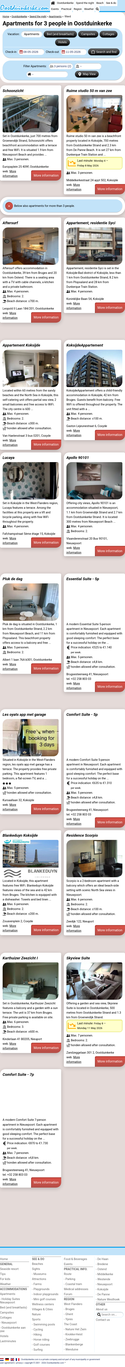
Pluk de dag (12, 579)
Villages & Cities (42, 1309)
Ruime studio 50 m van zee (89, 90)
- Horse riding (40, 1339)
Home (4, 1259)
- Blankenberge (73, 1344)
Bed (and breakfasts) (60, 34)
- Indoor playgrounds (45, 1294)
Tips (3, 1274)
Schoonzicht (13, 90)
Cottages (108, 34)
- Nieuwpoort (8, 1322)
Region (78, 8)
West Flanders (73, 1304)
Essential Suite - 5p (82, 579)
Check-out (53, 52)
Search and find (104, 52)
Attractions (39, 1279)
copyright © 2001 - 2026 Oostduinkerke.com (44, 1363)
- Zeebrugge (71, 1339)
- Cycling (37, 1329)
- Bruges (69, 1309)
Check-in (11, 52)
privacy (19, 1363)
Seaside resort (9, 1269)
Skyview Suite (78, 958)
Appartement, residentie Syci (90, 223)
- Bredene (102, 1264)
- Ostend (101, 1269)
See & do (111, 2)
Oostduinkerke (65, 2)
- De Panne (103, 1294)
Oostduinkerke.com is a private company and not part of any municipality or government (60, 1359)
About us (101, 1309)
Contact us (103, 1320)
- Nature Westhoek (108, 1299)
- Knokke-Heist (73, 1334)
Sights (36, 1269)
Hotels (62, 42)
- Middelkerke (104, 1274)
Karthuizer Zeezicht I (20, 958)
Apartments (31, 34)
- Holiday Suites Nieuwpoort (10, 1300)
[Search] (97, 9)
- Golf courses (41, 1344)
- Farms (37, 1284)
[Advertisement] (62, 331)
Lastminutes (8, 1341)
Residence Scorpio (82, 835)
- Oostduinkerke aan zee (13, 1329)
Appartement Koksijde (21, 345)
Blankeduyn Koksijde (20, 835)
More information (46, 175)
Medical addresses (76, 1289)
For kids (5, 1279)
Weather (89, 8)
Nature (36, 1314)
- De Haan (102, 1259)
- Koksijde (102, 1289)
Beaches (37, 1264)
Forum (68, 1294)
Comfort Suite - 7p (18, 1074)
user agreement (7, 1363)
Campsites (88, 34)
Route (67, 1274)
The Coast (70, 1324)
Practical (66, 8)
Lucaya (9, 457)
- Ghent (68, 1314)
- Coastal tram (73, 1284)
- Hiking (37, 1334)
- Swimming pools (43, 1324)
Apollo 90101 (77, 457)
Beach (99, 2)
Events (55, 8)
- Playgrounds (40, 1289)
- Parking (69, 1279)
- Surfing (37, 1349)
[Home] (53, 3)
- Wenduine (71, 1349)
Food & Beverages (75, 1259)
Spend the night (85, 2)
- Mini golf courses (44, 1299)
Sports (36, 1319)
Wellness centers (43, 1304)
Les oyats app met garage (24, 714)
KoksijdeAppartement (84, 345)
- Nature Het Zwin (75, 1329)
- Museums (39, 1274)
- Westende (103, 1279)
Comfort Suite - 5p (82, 714)
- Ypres (68, 1319)
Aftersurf (10, 223)
